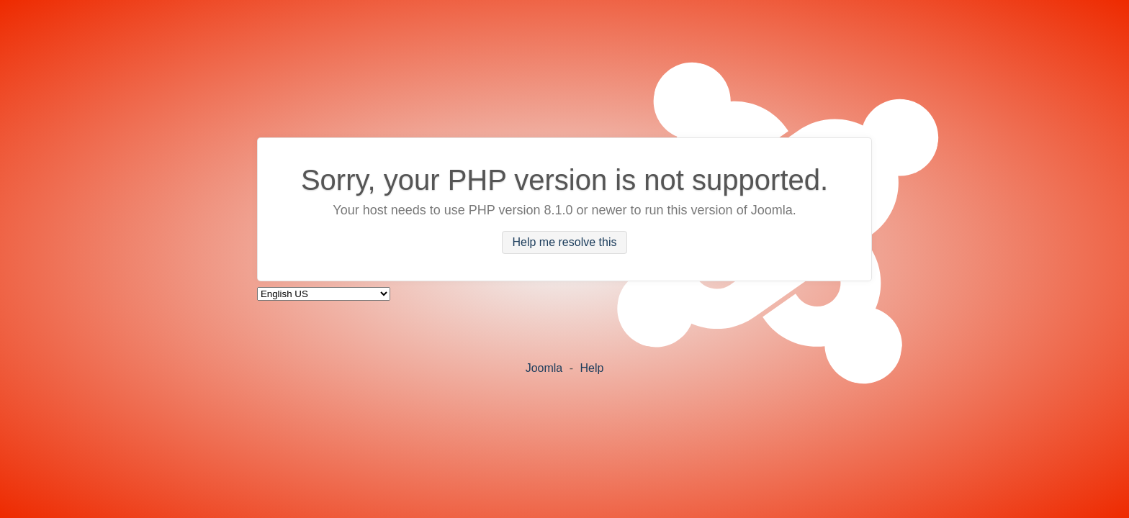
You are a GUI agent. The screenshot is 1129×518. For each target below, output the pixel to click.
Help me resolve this (565, 243)
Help (591, 368)
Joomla (544, 368)
